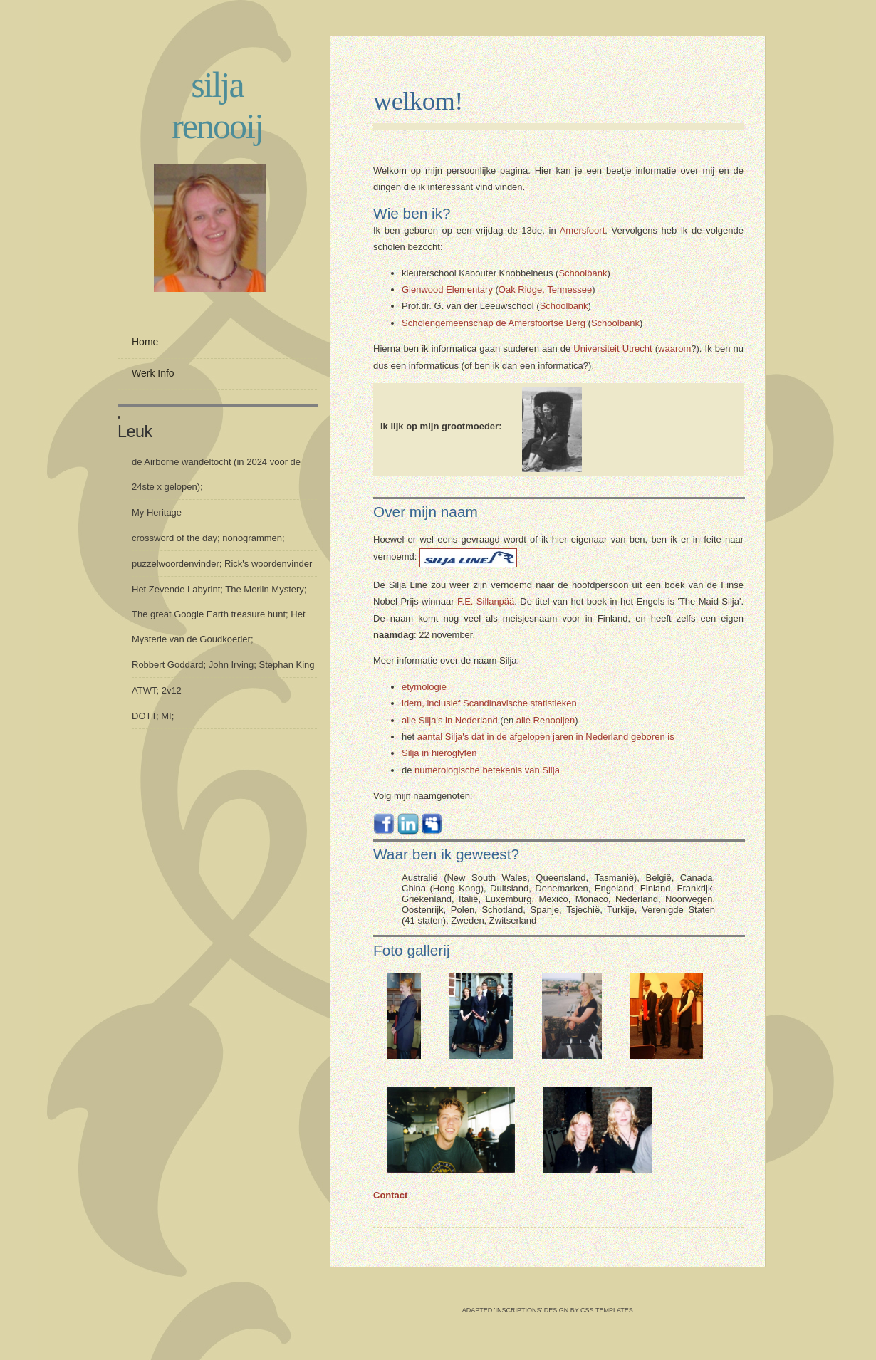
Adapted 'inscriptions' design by (521, 1310)
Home (145, 341)
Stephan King (287, 664)
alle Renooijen (545, 720)
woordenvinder (281, 563)
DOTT (144, 716)
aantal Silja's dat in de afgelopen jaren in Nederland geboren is (545, 736)
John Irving (231, 664)
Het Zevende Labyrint (176, 589)
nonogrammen (252, 538)
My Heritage (157, 512)
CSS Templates (606, 1310)
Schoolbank (582, 273)
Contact (390, 1195)
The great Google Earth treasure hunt (209, 614)
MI (166, 716)
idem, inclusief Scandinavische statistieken (489, 703)
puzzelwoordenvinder (175, 563)
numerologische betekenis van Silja (487, 770)
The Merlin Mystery (264, 589)
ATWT (144, 690)
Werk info (153, 373)
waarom (674, 348)
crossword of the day (174, 538)
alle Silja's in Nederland (450, 720)
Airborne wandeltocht (187, 461)
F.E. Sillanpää (485, 601)
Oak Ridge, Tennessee (545, 289)
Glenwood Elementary (447, 289)
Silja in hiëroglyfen (439, 753)
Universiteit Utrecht (612, 348)
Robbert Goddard (167, 664)
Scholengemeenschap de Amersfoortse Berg (493, 323)
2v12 (172, 690)
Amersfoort (582, 230)
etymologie (424, 686)
